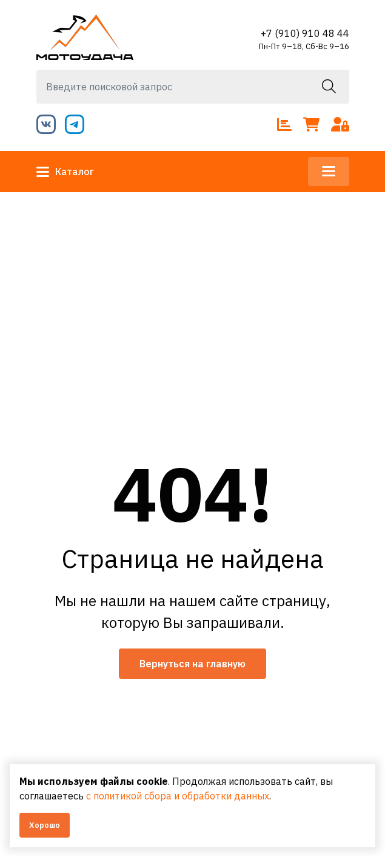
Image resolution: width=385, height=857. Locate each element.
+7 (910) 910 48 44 (305, 33)
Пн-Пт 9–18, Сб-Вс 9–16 (304, 46)
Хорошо (44, 825)
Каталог (65, 171)
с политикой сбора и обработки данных (177, 796)
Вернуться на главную (192, 664)
